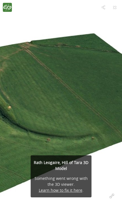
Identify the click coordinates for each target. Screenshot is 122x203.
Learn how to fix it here (60, 190)
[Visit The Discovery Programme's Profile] (7, 7)
